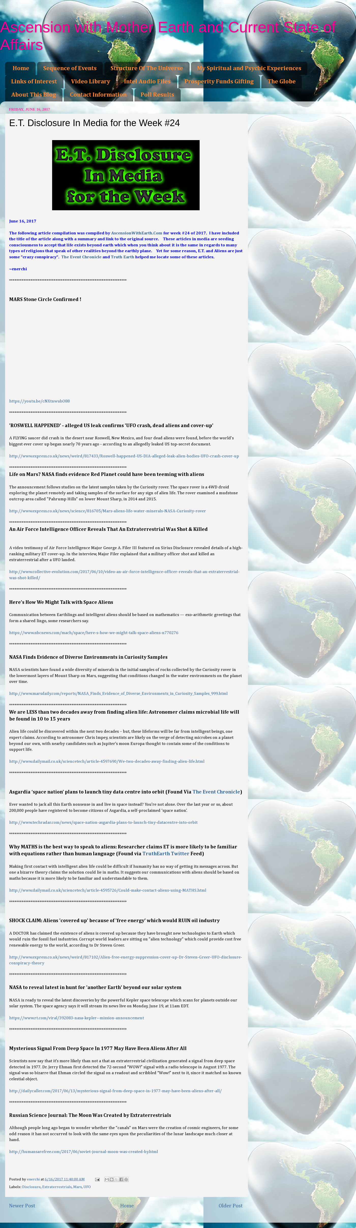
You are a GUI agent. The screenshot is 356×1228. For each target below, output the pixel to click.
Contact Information (98, 95)
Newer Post (22, 1206)
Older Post (231, 1206)
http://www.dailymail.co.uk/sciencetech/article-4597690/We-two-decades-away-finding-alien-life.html (106, 761)
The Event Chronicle (81, 257)
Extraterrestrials (57, 1187)
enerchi (34, 1179)
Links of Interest (34, 82)
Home (21, 68)
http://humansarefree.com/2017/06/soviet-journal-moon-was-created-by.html (83, 1152)
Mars (77, 1187)
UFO (87, 1187)
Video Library (90, 82)
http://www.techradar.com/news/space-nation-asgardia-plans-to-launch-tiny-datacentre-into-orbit (103, 822)
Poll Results (157, 95)
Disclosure (31, 1187)
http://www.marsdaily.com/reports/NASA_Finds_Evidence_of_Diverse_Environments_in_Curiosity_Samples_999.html (118, 694)
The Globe (282, 82)
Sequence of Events (70, 68)
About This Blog (33, 95)
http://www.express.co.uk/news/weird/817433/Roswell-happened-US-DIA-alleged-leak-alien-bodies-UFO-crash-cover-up (124, 456)
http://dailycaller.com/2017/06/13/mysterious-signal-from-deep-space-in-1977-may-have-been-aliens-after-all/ (115, 1091)
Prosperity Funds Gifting (219, 82)
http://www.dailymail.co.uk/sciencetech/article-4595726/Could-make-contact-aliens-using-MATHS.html (107, 890)
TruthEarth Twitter (165, 853)
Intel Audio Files (147, 82)
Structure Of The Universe (147, 68)
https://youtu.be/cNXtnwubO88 (39, 401)
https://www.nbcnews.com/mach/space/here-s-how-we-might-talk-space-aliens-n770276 (93, 633)
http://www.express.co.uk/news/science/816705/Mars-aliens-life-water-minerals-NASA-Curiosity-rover (107, 511)
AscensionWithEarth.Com (136, 233)
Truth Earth (122, 257)
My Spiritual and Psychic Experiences (249, 68)
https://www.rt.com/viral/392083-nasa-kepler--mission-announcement (76, 1018)
